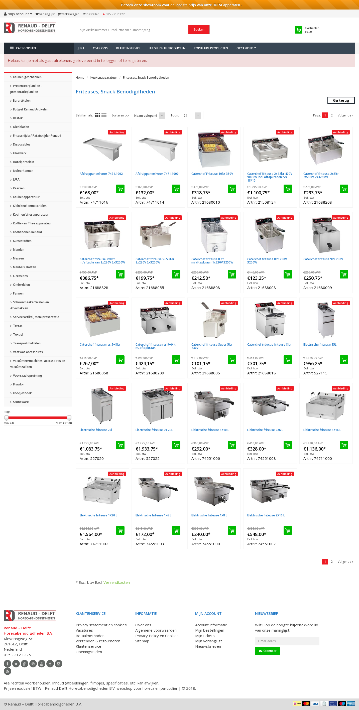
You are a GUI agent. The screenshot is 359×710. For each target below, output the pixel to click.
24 (185, 115)
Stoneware (19, 402)
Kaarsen (17, 188)
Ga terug (341, 100)
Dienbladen (19, 127)
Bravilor (17, 384)
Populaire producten (211, 48)
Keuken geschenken (26, 77)
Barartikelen (20, 100)
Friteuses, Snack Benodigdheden (146, 77)
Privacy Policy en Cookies (157, 635)
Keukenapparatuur (25, 197)
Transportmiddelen (25, 343)
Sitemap (142, 640)
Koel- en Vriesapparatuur (29, 214)
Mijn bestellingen (209, 630)
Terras (16, 326)
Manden (17, 249)
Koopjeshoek (21, 393)
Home (80, 77)
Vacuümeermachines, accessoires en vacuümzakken (37, 364)
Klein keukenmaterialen (28, 206)
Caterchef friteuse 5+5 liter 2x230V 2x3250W (155, 260)
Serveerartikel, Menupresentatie (34, 317)
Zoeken (198, 29)
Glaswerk (18, 153)
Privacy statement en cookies (101, 624)
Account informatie (211, 624)
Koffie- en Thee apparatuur (31, 223)
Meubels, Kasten (23, 267)
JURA (81, 48)
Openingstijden (89, 651)
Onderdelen (20, 284)
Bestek (16, 118)
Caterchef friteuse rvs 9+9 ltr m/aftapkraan (156, 346)
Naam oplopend (145, 115)
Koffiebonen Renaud (26, 232)
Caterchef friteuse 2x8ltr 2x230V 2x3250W (321, 175)
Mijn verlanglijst (208, 640)
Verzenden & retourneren (98, 640)
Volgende (345, 115)
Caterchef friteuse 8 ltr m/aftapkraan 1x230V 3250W (212, 260)
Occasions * (246, 48)
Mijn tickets (205, 635)
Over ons (100, 48)
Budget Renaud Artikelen (29, 109)
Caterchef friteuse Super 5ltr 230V (211, 346)
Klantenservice (128, 48)
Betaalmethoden (90, 635)
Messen (17, 258)
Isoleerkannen (21, 171)
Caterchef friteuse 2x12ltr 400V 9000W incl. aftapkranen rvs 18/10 (269, 177)
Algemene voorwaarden (156, 630)
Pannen (17, 293)
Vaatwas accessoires (26, 352)
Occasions (19, 276)
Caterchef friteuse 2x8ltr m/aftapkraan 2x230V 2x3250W (102, 260)
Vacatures (84, 630)
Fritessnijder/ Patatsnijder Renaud (35, 135)
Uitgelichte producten (167, 48)
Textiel (16, 334)
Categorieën (23, 48)
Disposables (20, 144)
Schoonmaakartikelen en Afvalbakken (29, 305)
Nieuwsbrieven (208, 646)
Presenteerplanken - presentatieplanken (26, 89)
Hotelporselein (22, 162)
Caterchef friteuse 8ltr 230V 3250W (267, 260)
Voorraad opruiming (26, 375)
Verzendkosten (116, 582)
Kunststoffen (21, 241)
